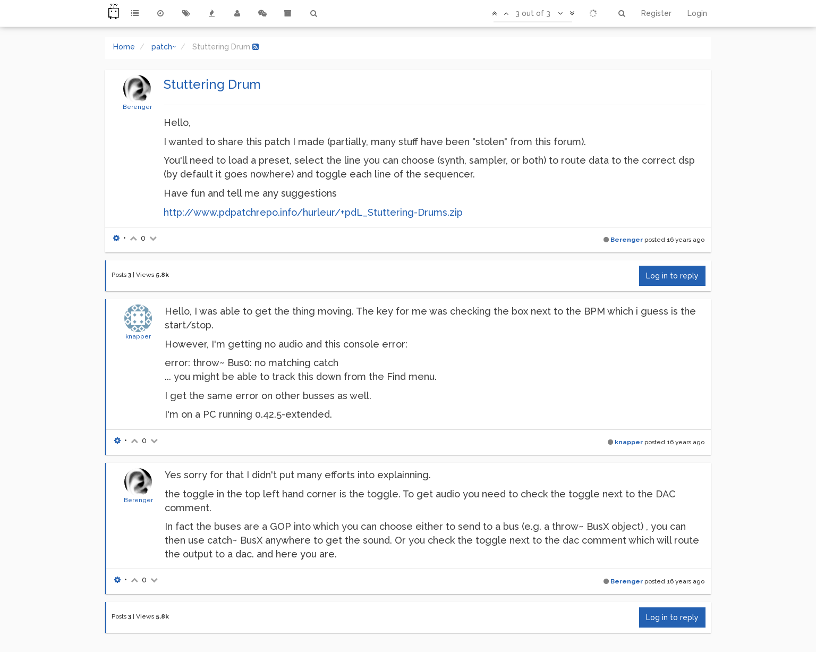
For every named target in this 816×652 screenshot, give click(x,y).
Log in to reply (672, 276)
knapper (138, 336)
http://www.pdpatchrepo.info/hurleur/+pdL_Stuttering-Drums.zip (313, 212)
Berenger (137, 107)
